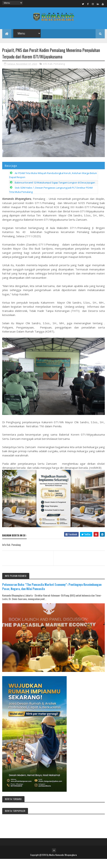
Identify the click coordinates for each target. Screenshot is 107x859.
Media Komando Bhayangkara (63, 854)
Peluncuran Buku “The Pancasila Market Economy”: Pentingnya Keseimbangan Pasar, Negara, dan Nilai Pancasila (51, 586)
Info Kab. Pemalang (54, 63)
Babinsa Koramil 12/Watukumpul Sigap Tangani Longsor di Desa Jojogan (55, 182)
